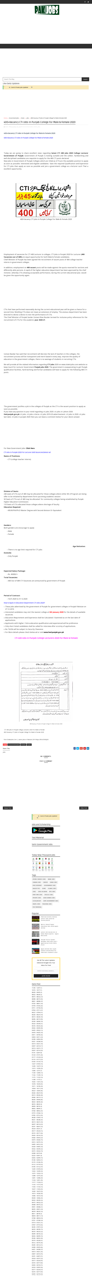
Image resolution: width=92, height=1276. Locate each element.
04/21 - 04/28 (36, 1255)
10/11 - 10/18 (36, 1092)
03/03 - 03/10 (36, 1271)
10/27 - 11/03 (36, 1195)
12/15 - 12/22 (36, 1179)
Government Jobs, (28, 131)
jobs (27, 119)
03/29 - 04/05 (36, 1152)
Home (5, 119)
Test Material (37, 912)
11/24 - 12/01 (36, 1186)
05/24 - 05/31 (36, 1134)
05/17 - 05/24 (36, 1136)
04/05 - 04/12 (36, 1150)
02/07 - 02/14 (36, 1056)
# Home (23, 749)
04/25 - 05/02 (36, 1036)
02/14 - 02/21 (36, 1054)
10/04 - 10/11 (36, 1094)
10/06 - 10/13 (36, 1201)
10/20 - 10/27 (36, 1197)
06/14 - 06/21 (36, 1128)
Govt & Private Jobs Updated (19, 88)
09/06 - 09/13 (36, 1103)
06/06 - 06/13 (36, 1025)
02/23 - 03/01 (36, 1161)
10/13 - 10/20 (36, 1199)
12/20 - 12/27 (36, 1072)
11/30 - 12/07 (36, 993)
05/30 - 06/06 (36, 1027)
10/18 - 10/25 (36, 1089)
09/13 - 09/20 (36, 1101)
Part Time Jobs (37, 900)
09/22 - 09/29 (36, 1206)
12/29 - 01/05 (36, 1174)
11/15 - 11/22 (36, 1083)
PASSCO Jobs (49, 900)
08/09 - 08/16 (36, 1112)
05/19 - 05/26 (36, 1246)
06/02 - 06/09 (36, 1242)
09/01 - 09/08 (36, 1212)
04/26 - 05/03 (36, 1143)
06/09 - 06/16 (36, 1239)
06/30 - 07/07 (36, 1233)
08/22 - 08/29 (36, 1000)
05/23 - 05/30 (36, 1029)
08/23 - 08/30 (36, 1107)
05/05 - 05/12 (36, 1250)
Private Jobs (37, 903)
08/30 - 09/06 (36, 1105)
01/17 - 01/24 (36, 1063)
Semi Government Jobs (50, 906)
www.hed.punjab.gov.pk (54, 637)
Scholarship (37, 906)
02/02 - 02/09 (36, 1163)
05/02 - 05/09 (36, 1034)
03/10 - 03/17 (36, 1268)
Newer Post (7, 813)
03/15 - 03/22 (36, 1157)
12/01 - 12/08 (36, 1183)
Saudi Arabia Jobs (49, 903)
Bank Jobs (51, 884)
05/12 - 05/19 (36, 1248)
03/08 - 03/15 (36, 1159)
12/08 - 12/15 (36, 1181)
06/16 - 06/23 (36, 1237)
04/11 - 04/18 (36, 1040)
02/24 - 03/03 (36, 1273)
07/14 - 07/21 (36, 1228)
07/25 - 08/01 (36, 1009)
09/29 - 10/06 (36, 1204)
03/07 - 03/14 (36, 1051)
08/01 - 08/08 (36, 1007)
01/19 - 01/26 (36, 1168)
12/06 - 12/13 (36, 1076)
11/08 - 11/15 (36, 1085)
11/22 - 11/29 (36, 1081)
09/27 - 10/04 (36, 1096)
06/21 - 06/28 (36, 1125)
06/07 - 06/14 (36, 1130)
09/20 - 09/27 (36, 1098)
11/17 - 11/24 (36, 1188)
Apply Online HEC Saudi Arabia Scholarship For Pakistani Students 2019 (49, 956)
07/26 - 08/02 (36, 1116)
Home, (35, 131)
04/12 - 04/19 (36, 1148)
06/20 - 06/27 (36, 1020)
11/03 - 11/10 (36, 1192)
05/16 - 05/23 (36, 1031)
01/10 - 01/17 (36, 1065)
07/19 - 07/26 (36, 1119)
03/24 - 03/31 (36, 1264)
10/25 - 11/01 (36, 1087)
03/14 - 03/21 (36, 1049)
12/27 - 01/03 (36, 1069)
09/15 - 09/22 (36, 1208)
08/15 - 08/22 (36, 1002)
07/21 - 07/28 (36, 1226)
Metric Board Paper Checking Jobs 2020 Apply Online (49, 931)
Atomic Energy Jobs (39, 884)
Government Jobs (14, 119)
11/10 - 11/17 (36, 1190)
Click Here (30, 453)
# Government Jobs (13, 749)
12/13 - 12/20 (36, 1074)
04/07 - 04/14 (36, 1259)
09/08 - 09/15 (36, 1210)
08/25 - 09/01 (36, 1215)
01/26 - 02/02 (36, 1165)
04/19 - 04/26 (36, 1145)
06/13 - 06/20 (36, 1022)
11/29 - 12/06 (36, 1078)
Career (45, 888)
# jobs (29, 749)
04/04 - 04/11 (36, 1043)
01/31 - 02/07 (36, 1058)
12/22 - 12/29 (36, 1177)
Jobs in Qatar (42, 897)
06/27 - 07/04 (36, 1018)
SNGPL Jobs (36, 909)
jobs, (39, 131)
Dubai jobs (53, 888)
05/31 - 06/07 (36, 1132)
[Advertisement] (46, 30)
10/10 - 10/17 (36, 996)
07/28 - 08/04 (36, 1224)
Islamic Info (52, 894)
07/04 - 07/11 (36, 1016)
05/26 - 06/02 (36, 1244)
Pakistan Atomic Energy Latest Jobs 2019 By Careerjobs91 (49, 924)
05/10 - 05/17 (36, 1139)
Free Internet (37, 891)
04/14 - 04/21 (36, 1257)
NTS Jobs (52, 897)
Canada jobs (37, 888)
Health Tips (36, 894)
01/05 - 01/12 (36, 1172)
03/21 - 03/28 (36, 1047)
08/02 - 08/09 (36, 1114)
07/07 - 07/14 (36, 1230)
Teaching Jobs (47, 909)
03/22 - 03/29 (36, 1154)
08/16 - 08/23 (36, 1110)
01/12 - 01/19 (36, 1170)
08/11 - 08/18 (36, 1219)
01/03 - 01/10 (36, 1067)
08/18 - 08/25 (36, 1217)
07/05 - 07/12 (36, 1121)
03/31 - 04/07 (36, 1262)
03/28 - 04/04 (36, 1045)
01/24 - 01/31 (36, 1060)
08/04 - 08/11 (36, 1221)
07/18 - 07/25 (36, 1011)
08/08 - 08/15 (36, 1005)
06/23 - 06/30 (36, 1235)
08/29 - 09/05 (36, 998)
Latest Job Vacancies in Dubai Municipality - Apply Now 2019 (50, 939)
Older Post (84, 813)
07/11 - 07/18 (36, 1013)
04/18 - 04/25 (36, 1038)
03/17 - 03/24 (36, 1266)
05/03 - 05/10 (36, 1141)
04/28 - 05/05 (36, 1253)
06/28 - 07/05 (36, 1123)
